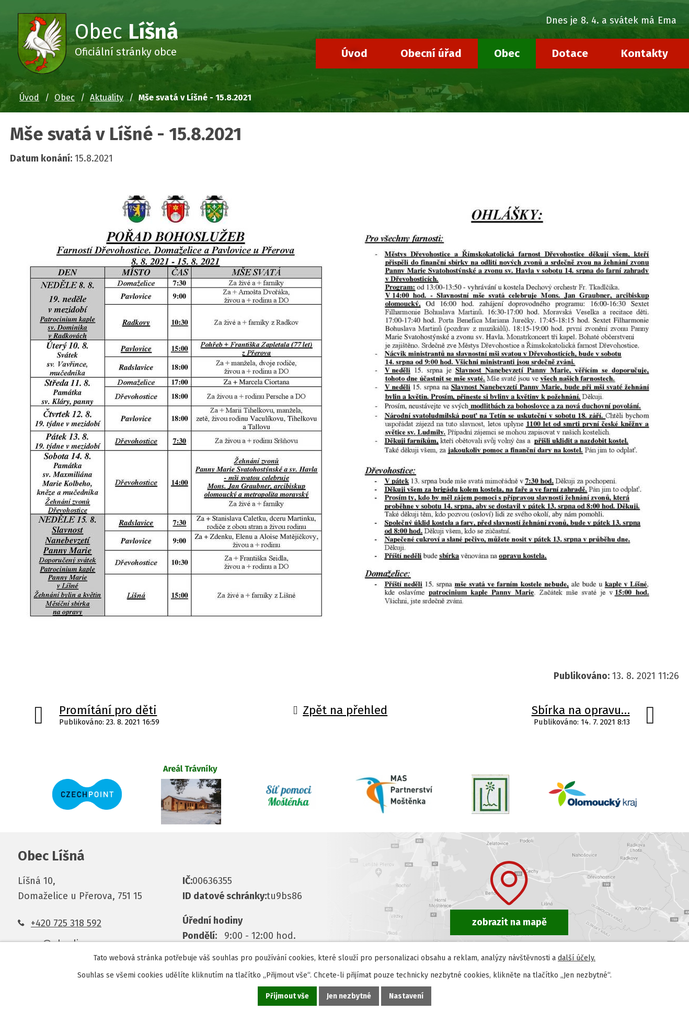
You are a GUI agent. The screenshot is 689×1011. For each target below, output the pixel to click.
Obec (507, 53)
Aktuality (106, 97)
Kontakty (644, 53)
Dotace (570, 53)
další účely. (576, 957)
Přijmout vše (287, 996)
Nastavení (406, 996)
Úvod (354, 53)
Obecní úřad (431, 53)
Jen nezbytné (349, 996)
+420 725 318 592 (66, 923)
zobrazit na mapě (509, 922)
